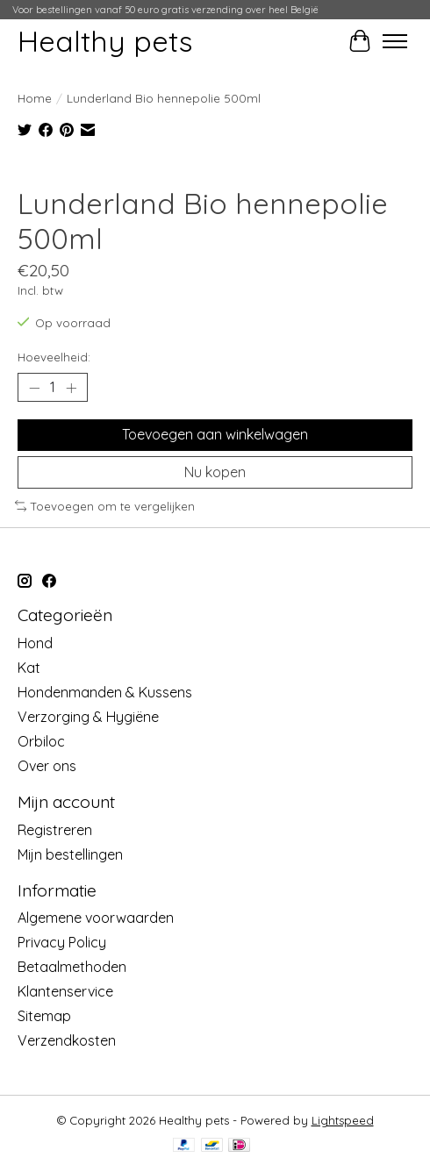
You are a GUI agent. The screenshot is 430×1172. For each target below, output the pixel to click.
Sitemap (44, 1016)
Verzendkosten (67, 1040)
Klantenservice (65, 991)
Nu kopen (215, 472)
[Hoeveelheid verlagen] (34, 387)
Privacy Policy (62, 942)
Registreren (55, 830)
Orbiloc (41, 741)
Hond (35, 643)
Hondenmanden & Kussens (105, 692)
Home (35, 98)
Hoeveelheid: (54, 357)
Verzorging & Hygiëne (88, 716)
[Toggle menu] (394, 41)
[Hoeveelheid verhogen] (71, 387)
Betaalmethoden (72, 966)
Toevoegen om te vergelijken (105, 506)
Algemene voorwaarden (96, 917)
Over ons (47, 766)
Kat (29, 667)
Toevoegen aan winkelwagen (215, 434)
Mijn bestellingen (70, 854)
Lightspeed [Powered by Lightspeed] (343, 1120)
